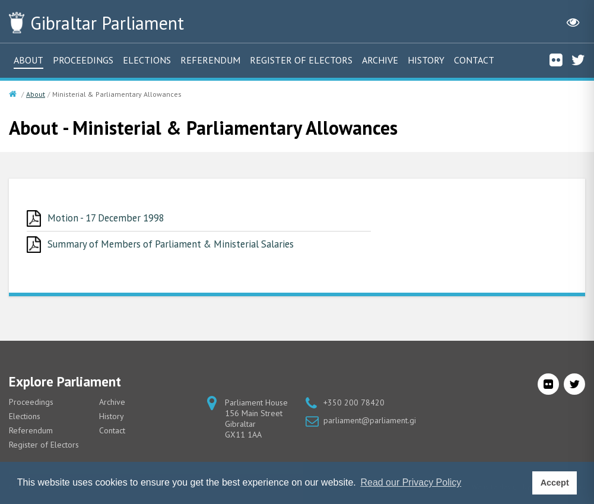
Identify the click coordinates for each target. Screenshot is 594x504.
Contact (474, 60)
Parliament (112, 22)
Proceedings (83, 60)
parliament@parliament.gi (369, 421)
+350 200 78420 (354, 403)
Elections (147, 60)
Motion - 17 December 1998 (108, 217)
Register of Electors (301, 60)
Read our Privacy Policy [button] (410, 482)
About (28, 60)
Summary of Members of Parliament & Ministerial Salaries (174, 244)
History (426, 60)
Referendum (210, 60)
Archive (380, 60)
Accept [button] (555, 482)
